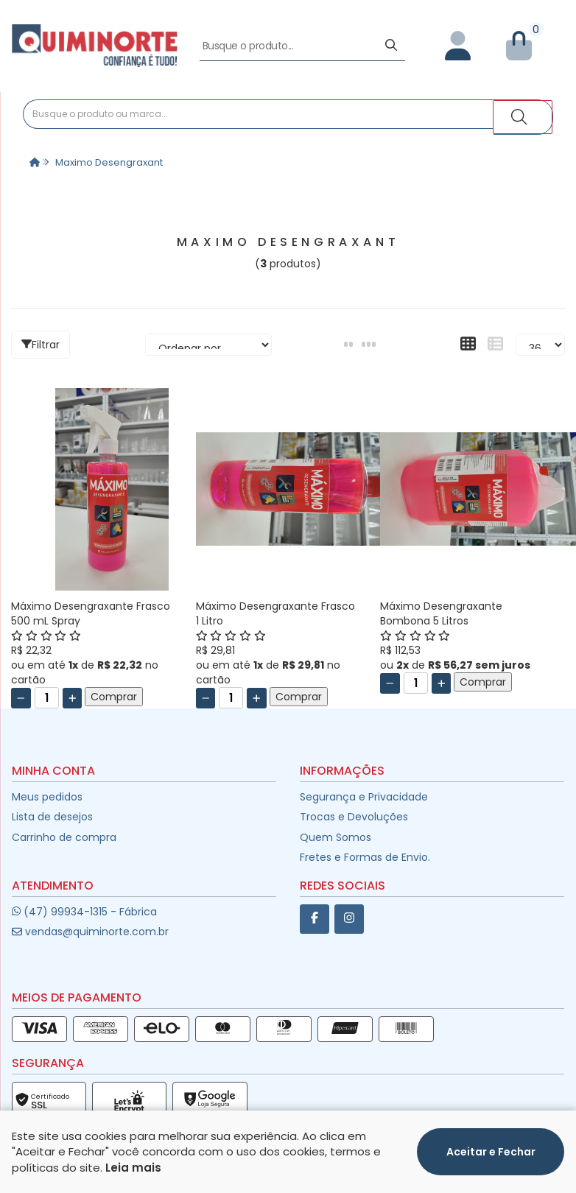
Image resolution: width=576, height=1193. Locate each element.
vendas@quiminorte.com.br (90, 933)
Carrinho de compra (64, 838)
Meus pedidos (47, 798)
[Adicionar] (72, 699)
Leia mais (133, 1183)
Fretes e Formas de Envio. (365, 858)
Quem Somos (335, 838)
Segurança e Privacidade (364, 798)
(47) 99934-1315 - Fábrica (84, 913)
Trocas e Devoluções (354, 818)
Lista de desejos (52, 818)
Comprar (114, 698)
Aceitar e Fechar (490, 1167)
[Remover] (21, 699)
